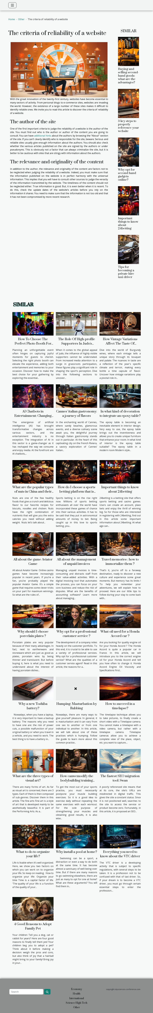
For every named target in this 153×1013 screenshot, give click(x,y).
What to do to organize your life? (33, 854)
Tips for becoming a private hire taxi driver (126, 272)
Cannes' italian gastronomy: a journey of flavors (76, 413)
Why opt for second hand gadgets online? (127, 175)
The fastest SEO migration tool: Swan (120, 778)
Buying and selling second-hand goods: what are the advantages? (128, 75)
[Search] (26, 991)
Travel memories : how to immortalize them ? (120, 561)
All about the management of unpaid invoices (76, 561)
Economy (76, 989)
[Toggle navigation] (12, 5)
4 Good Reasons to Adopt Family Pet (33, 926)
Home (11, 19)
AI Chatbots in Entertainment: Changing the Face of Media (32, 415)
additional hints (42, 135)
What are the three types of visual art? (33, 778)
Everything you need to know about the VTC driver (120, 854)
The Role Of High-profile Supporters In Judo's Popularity (76, 343)
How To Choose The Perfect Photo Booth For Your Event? (33, 343)
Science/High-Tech (76, 1003)
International (76, 998)
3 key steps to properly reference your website (128, 126)
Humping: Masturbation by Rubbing (76, 706)
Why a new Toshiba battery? (33, 706)
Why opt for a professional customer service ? (76, 634)
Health (76, 993)
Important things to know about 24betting (128, 223)
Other (21, 19)
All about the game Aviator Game (33, 561)
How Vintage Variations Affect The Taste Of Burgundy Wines (120, 343)
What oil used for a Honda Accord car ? (120, 634)
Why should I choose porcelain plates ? (33, 634)
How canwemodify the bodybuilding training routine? (76, 780)
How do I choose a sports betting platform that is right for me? (76, 491)
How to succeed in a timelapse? (120, 706)
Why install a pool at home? (76, 852)
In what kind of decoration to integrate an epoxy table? (120, 413)
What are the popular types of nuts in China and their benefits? (32, 491)
